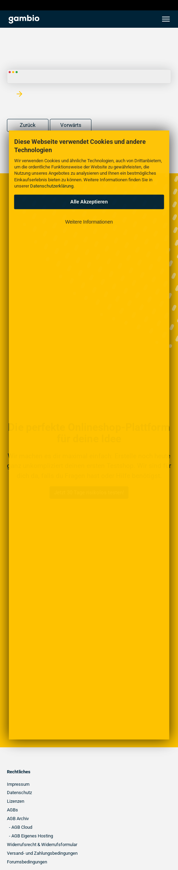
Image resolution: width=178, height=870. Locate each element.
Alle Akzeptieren (89, 202)
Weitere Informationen (89, 221)
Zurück (28, 125)
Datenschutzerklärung (51, 185)
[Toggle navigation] (166, 19)
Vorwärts (70, 125)
